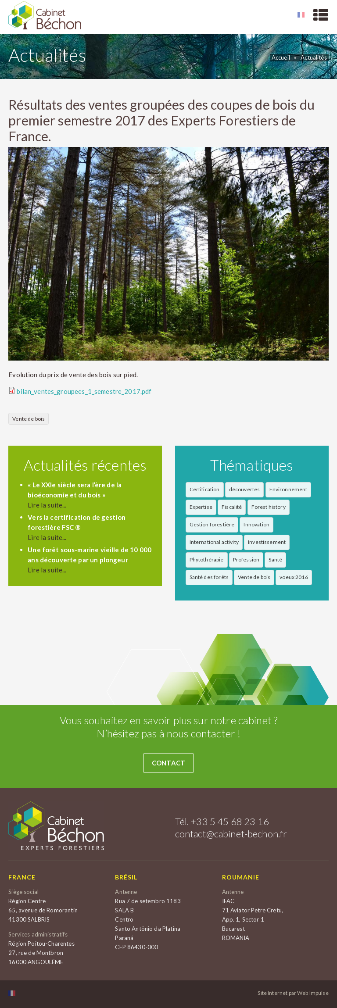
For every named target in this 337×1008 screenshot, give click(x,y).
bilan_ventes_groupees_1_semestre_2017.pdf (84, 391)
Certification (205, 489)
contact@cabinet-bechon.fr (231, 834)
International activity (214, 542)
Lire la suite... (47, 505)
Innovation (256, 524)
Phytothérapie (207, 559)
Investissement (267, 542)
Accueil (281, 57)
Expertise (201, 507)
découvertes (244, 489)
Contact (168, 763)
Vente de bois (28, 418)
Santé (275, 559)
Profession (246, 559)
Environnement (288, 489)
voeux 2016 (294, 577)
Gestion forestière (212, 524)
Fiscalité (232, 507)
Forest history (268, 507)
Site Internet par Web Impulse (293, 993)
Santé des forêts (209, 577)
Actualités (314, 57)
